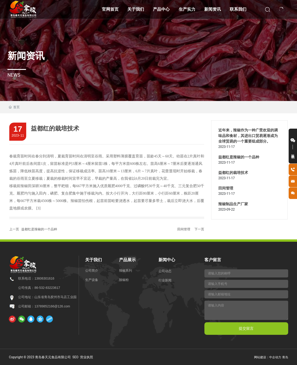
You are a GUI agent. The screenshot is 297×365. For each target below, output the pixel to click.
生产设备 (91, 280)
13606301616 (44, 278)
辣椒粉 (124, 280)
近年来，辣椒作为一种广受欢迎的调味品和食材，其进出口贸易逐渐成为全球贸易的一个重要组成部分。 (248, 135)
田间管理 (183, 229)
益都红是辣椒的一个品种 (39, 229)
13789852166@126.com (52, 306)
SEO (75, 357)
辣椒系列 (125, 270)
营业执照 (86, 357)
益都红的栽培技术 (233, 173)
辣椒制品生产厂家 (233, 204)
